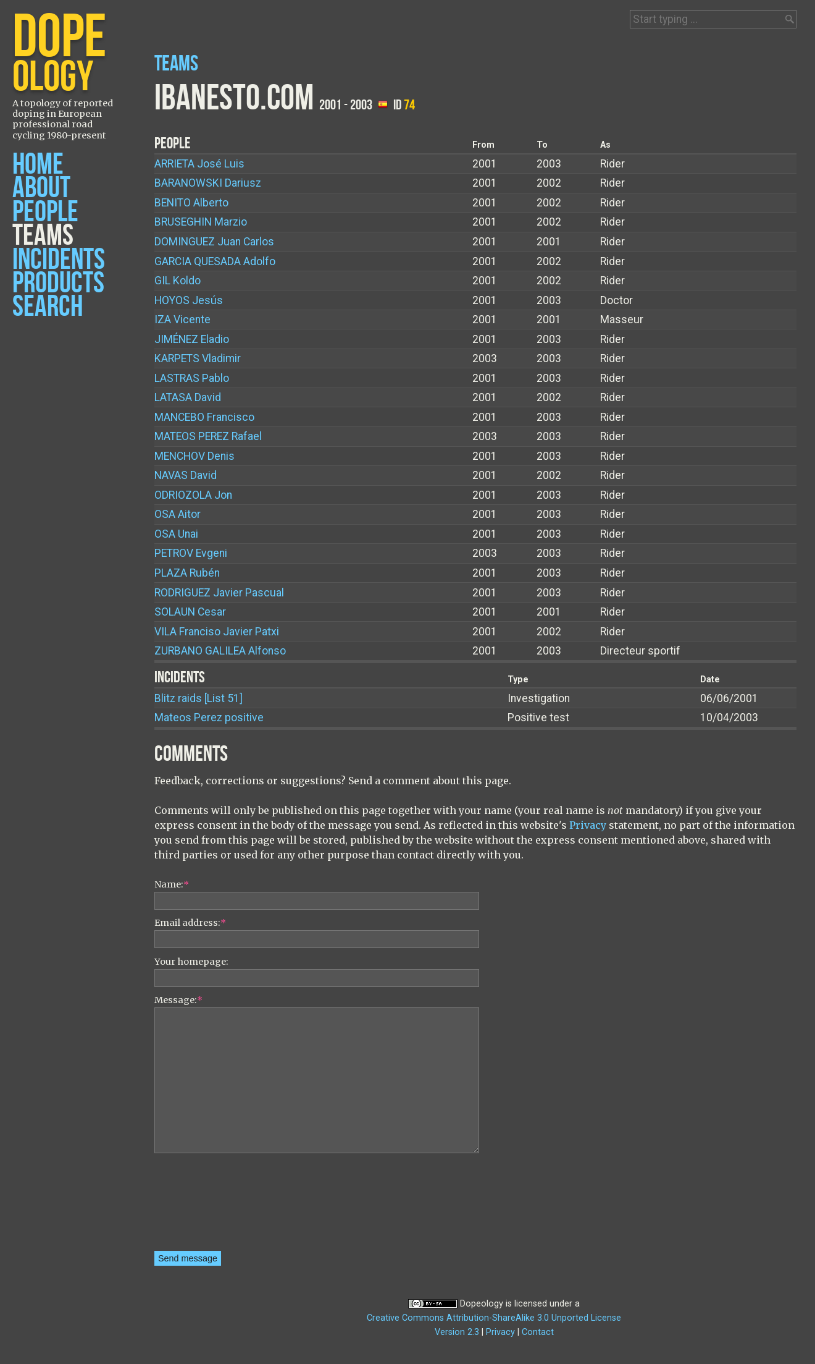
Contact (538, 1332)
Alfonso (220, 651)
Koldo (177, 280)
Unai (176, 534)
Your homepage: (191, 961)
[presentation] (205, 1206)
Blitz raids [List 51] (198, 698)
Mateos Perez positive (209, 717)
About (41, 188)
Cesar (190, 612)
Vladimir (197, 358)
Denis (194, 456)
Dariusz (207, 183)
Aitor (177, 514)
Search (47, 306)
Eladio (191, 339)
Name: (171, 884)
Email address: (190, 922)
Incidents (58, 259)
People (45, 212)
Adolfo (214, 261)
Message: (178, 1000)
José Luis (199, 164)
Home (38, 164)
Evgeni (190, 553)
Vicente (182, 319)
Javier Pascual (219, 593)
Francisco (204, 417)
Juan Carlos (214, 241)
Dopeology (481, 1303)
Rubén (187, 573)
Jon (193, 495)
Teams (42, 235)
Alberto (191, 203)
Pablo (191, 378)
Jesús (188, 300)
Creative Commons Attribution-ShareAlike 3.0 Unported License (494, 1318)
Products (58, 283)
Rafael (208, 436)
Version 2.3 (457, 1332)
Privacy (587, 825)
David (187, 397)
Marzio (200, 222)
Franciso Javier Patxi (216, 631)
